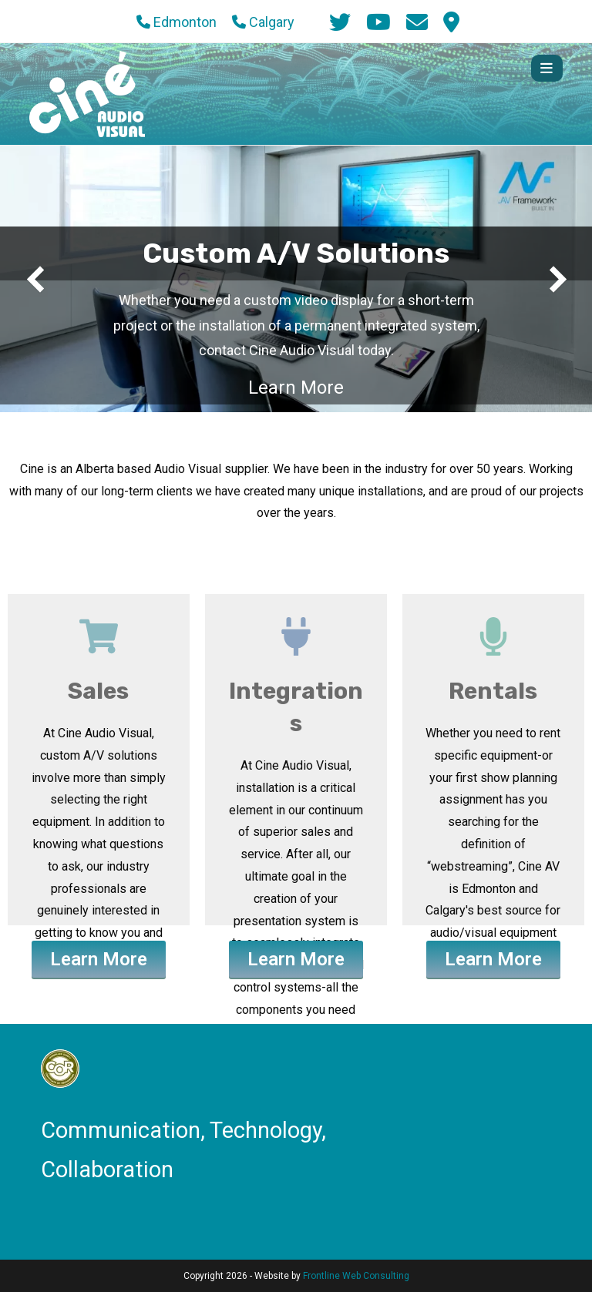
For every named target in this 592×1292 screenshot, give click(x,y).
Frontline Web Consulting (356, 1275)
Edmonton (176, 22)
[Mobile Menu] (547, 68)
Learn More (296, 387)
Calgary (263, 22)
